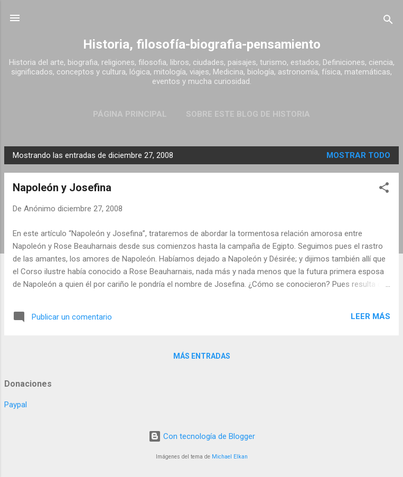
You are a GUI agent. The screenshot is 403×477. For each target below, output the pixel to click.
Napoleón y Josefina (62, 187)
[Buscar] (388, 21)
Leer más (370, 316)
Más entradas (201, 356)
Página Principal (130, 114)
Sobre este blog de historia (248, 114)
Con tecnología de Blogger (201, 436)
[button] (384, 189)
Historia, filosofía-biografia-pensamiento (202, 44)
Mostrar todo (358, 155)
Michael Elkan (230, 456)
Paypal (15, 404)
